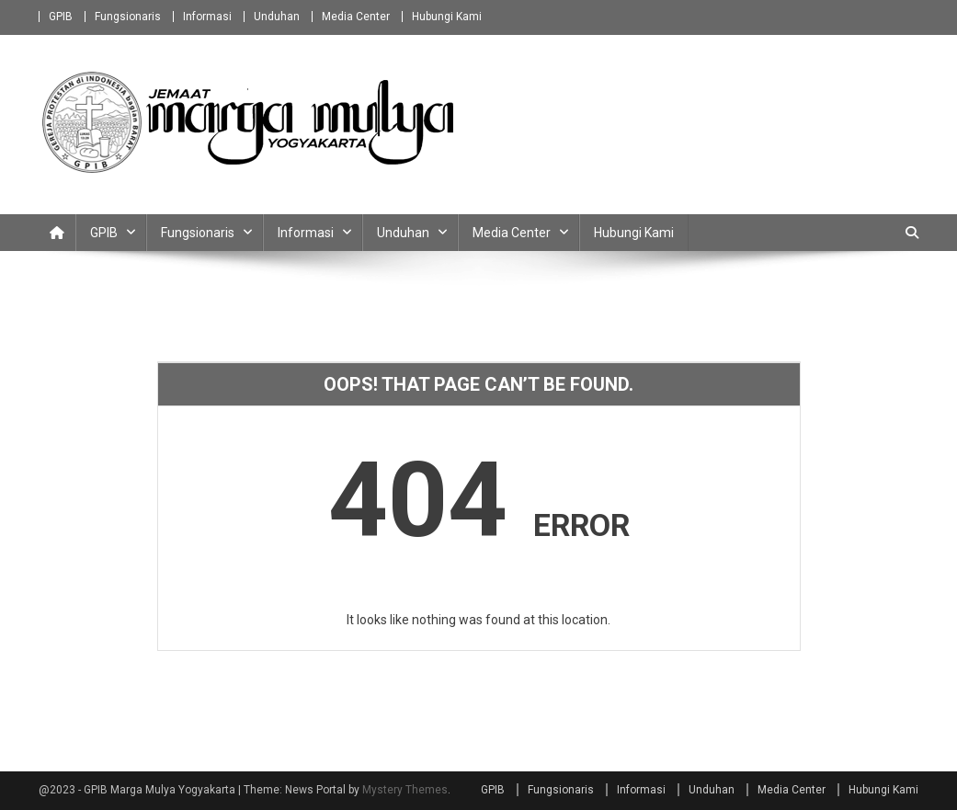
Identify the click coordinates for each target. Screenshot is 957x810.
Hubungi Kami (447, 16)
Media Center (356, 16)
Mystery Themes (405, 789)
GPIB (61, 16)
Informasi (207, 16)
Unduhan (277, 16)
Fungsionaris (128, 16)
